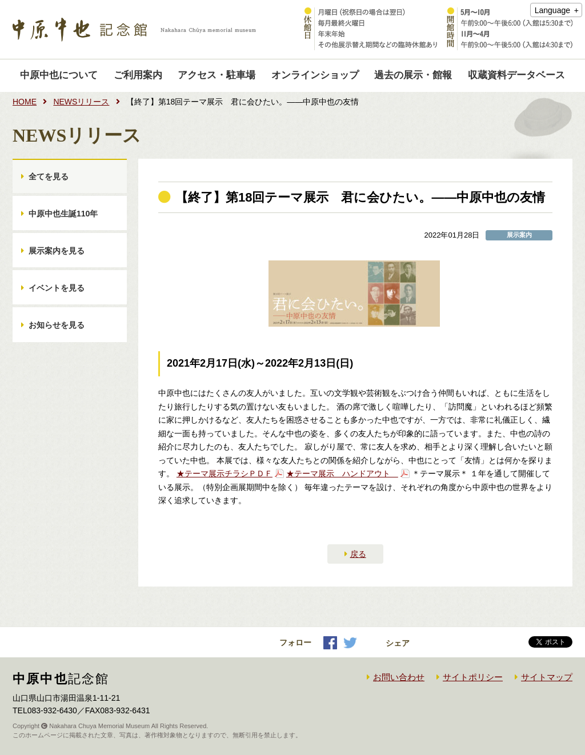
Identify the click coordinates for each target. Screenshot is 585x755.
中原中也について (59, 75)
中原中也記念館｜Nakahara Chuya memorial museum (134, 30)
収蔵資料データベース (516, 75)
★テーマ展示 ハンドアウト (342, 473)
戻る (358, 554)
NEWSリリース (81, 101)
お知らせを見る (57, 325)
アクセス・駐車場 (216, 75)
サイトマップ (546, 677)
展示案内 (519, 235)
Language (552, 10)
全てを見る (49, 176)
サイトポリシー (473, 677)
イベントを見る (57, 287)
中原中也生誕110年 (63, 213)
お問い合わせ (398, 677)
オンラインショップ (315, 75)
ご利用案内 (138, 75)
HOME (25, 101)
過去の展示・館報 (413, 75)
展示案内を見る (57, 250)
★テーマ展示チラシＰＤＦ (225, 473)
